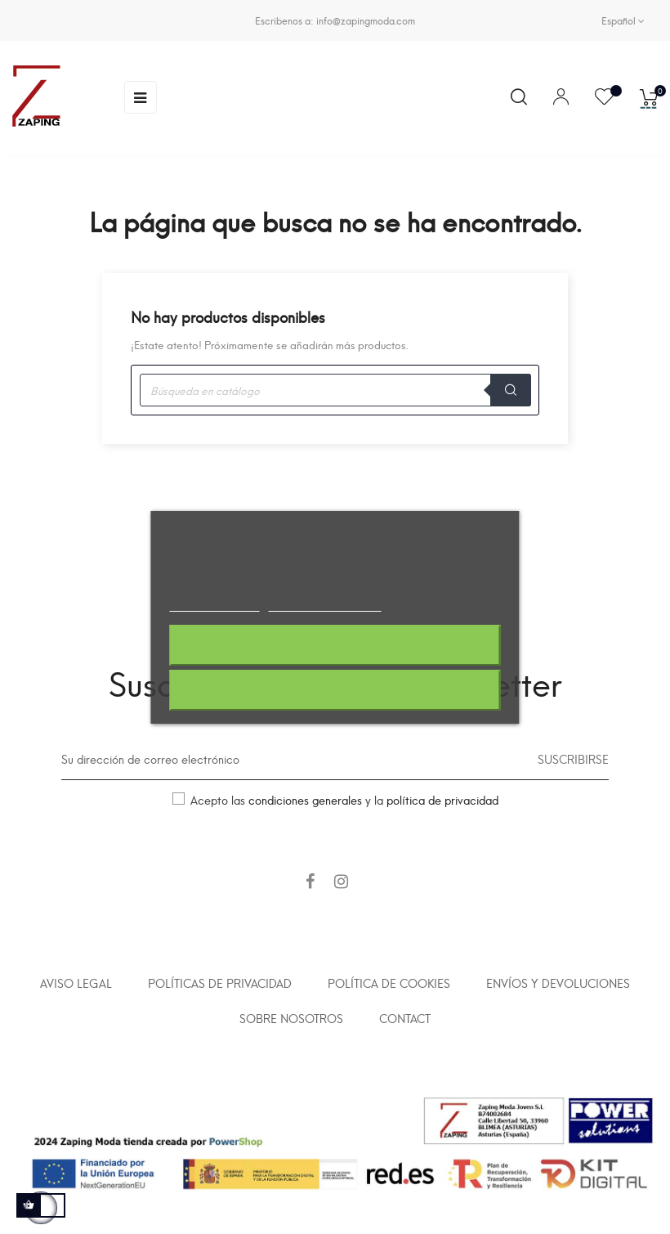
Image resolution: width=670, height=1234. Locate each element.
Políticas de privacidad (220, 982)
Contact (405, 1017)
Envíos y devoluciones (558, 982)
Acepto (335, 690)
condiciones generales (305, 799)
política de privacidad (442, 799)
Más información (214, 604)
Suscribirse (573, 758)
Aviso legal (76, 982)
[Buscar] (335, 390)
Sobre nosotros (291, 1017)
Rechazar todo (334, 645)
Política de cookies (389, 982)
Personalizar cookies (324, 604)
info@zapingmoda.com (365, 20)
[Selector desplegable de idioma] (623, 20)
